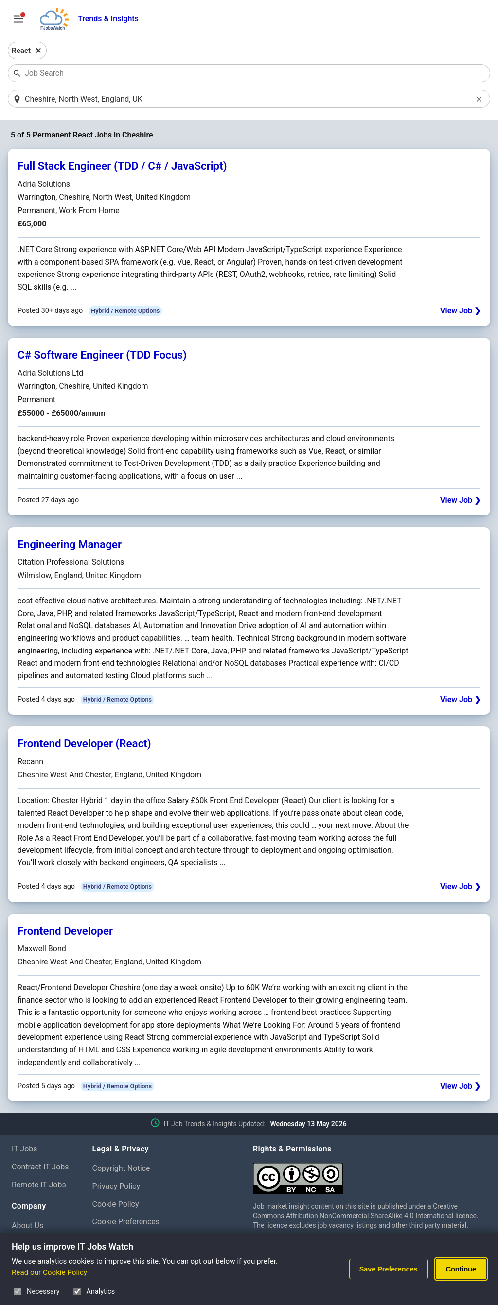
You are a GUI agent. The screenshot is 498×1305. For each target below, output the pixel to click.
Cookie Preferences (126, 1222)
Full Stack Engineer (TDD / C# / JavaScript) (122, 166)
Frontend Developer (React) (84, 744)
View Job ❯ (460, 311)
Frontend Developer (65, 931)
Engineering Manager (70, 544)
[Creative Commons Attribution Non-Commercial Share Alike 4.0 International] (369, 1175)
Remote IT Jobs (39, 1185)
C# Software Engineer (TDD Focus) (102, 355)
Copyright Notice (121, 1168)
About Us (27, 1226)
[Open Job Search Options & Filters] (18, 19)
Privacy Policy (116, 1186)
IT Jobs (24, 1149)
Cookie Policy (115, 1204)
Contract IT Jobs (40, 1167)
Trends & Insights (108, 18)
